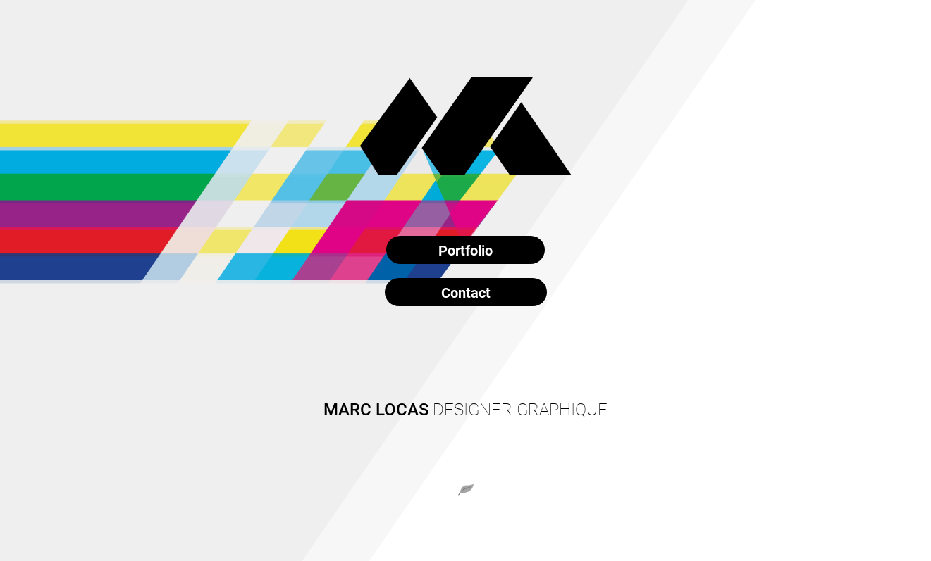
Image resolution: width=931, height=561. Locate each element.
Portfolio (465, 250)
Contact (466, 292)
